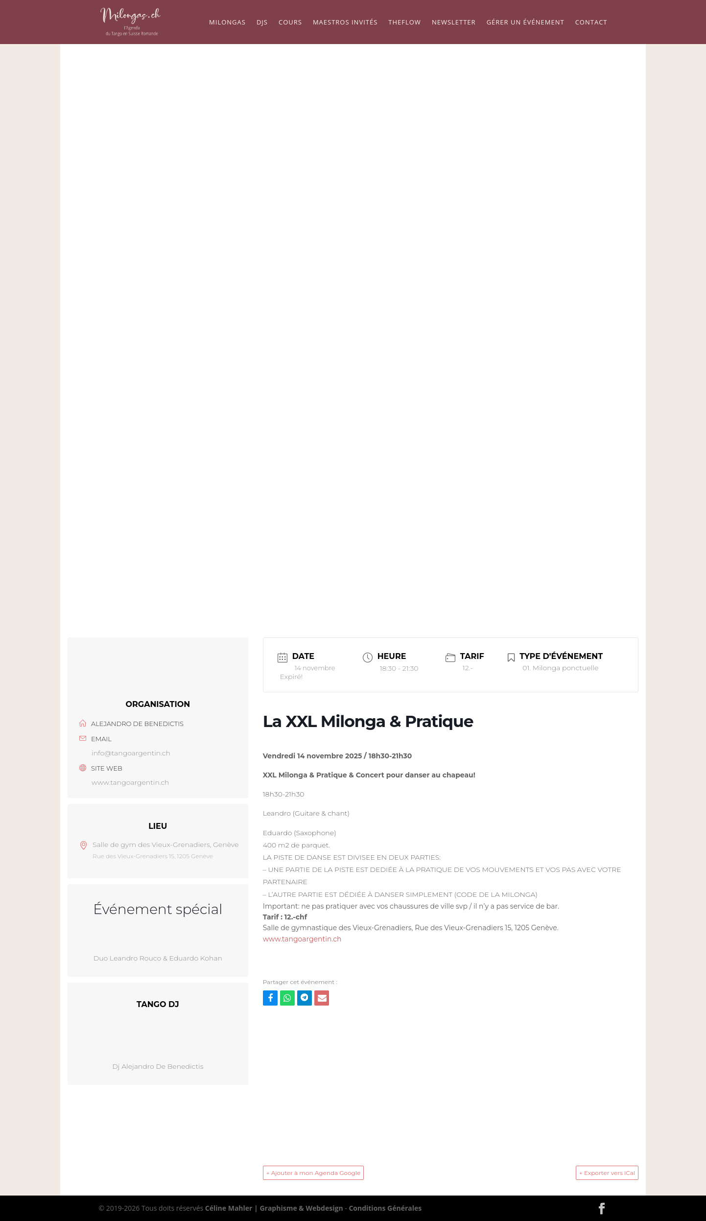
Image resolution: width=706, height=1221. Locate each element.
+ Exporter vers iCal (607, 1172)
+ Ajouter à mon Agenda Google (313, 1172)
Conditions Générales (385, 1208)
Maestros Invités (345, 22)
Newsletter (454, 22)
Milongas (227, 22)
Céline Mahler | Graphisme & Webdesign (274, 1208)
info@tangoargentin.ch (131, 753)
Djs (262, 22)
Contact (591, 22)
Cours (290, 22)
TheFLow (404, 22)
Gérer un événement (526, 22)
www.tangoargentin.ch (130, 782)
